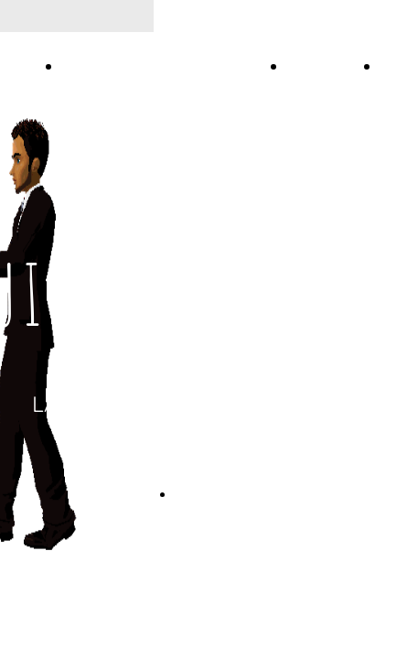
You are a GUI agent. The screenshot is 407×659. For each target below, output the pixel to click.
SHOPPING (329, 66)
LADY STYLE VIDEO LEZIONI (170, 66)
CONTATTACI (213, 494)
